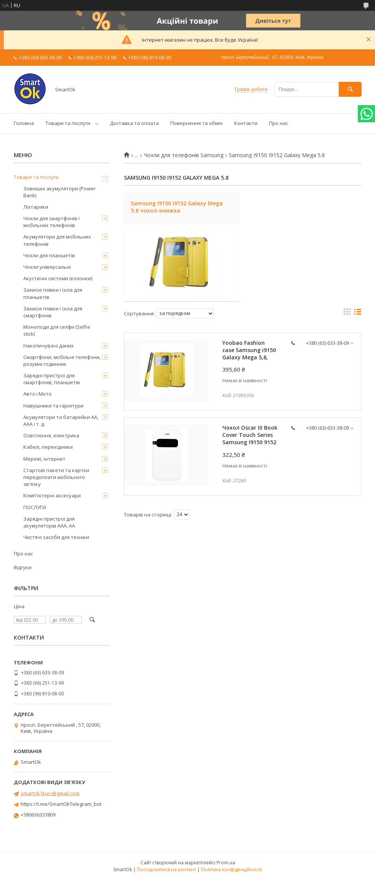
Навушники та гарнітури (53, 405)
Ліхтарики (35, 206)
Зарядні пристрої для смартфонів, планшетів (51, 379)
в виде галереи (347, 313)
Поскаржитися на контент (166, 869)
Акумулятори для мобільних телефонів (57, 240)
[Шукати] (350, 89)
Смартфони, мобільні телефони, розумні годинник (62, 360)
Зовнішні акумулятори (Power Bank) (59, 192)
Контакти (246, 123)
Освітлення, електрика (51, 435)
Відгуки (22, 567)
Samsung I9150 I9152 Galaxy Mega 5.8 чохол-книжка (177, 207)
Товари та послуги (68, 123)
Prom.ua (226, 862)
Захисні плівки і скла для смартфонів (52, 312)
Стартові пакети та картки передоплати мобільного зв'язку (56, 477)
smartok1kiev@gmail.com (50, 793)
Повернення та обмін (196, 123)
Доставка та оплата (134, 123)
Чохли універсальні (47, 266)
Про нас (278, 123)
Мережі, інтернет (44, 458)
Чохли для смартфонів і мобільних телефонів (51, 222)
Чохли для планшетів (49, 255)
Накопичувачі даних (48, 345)
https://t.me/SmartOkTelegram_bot (61, 804)
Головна (24, 123)
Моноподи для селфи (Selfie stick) (56, 330)
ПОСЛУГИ (34, 507)
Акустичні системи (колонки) (57, 278)
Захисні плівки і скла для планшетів (52, 293)
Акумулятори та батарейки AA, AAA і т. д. (60, 420)
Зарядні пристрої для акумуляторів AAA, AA (49, 522)
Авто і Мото (37, 393)
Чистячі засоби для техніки (56, 537)
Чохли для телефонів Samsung (183, 155)
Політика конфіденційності (231, 869)
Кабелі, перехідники (48, 446)
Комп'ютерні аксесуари (52, 495)
